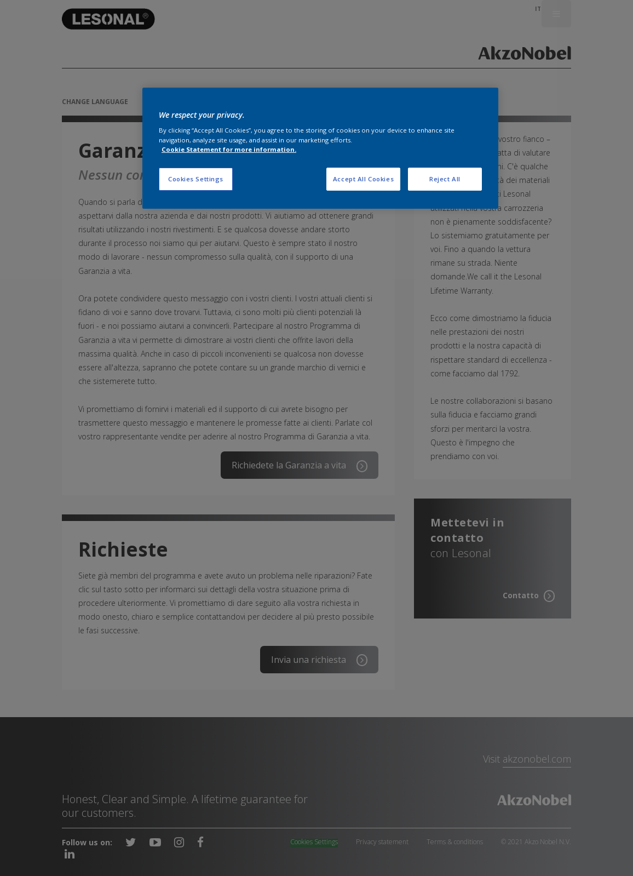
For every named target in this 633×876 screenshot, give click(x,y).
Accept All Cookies (363, 179)
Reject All (445, 179)
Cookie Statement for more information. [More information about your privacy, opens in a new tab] (229, 149)
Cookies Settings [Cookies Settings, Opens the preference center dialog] (195, 179)
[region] (320, 148)
